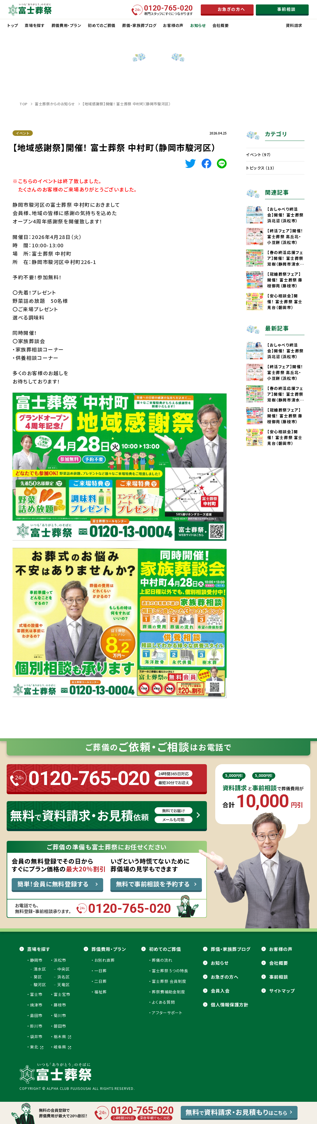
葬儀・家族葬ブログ (231, 949)
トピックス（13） (260, 168)
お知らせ (220, 962)
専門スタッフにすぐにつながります (168, 10)
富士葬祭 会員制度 (169, 981)
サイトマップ (282, 990)
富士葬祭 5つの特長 (170, 970)
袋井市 (36, 1036)
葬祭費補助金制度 (168, 992)
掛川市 (36, 1026)
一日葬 (100, 970)
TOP (23, 103)
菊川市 (60, 1015)
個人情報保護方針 (230, 1004)
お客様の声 (281, 949)
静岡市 (36, 960)
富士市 (36, 994)
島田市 (36, 1015)
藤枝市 (60, 1005)
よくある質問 (163, 1002)
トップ (12, 25)
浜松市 (60, 960)
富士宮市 (62, 994)
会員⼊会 (220, 990)
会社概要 (278, 962)
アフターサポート (167, 1012)
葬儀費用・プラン (108, 949)
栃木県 (62, 1036)
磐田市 (60, 1026)
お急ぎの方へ (225, 976)
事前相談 (278, 976)
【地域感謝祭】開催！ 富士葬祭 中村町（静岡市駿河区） (126, 103)
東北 (37, 1047)
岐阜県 (62, 1047)
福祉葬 (100, 992)
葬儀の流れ (162, 960)
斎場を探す (38, 949)
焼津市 (36, 1005)
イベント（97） (259, 154)
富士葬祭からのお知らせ (55, 103)
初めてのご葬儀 (165, 949)
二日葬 (100, 981)
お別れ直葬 (104, 960)
